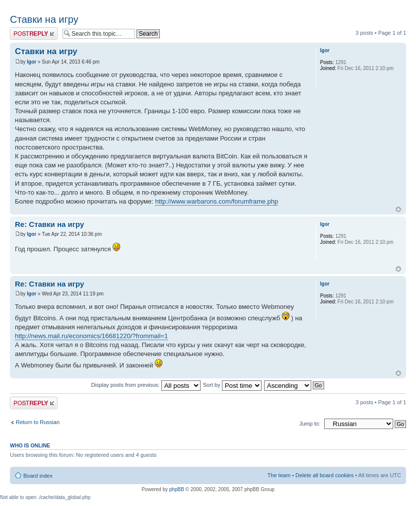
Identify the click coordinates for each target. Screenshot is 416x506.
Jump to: (309, 424)
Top (398, 209)
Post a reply (34, 33)
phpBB (176, 489)
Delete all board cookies (324, 475)
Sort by (232, 385)
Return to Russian (38, 422)
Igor (31, 62)
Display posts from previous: (146, 385)
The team (279, 475)
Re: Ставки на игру (49, 224)
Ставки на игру (44, 19)
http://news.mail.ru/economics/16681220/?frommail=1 (91, 336)
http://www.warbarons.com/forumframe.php (216, 201)
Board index (38, 476)
